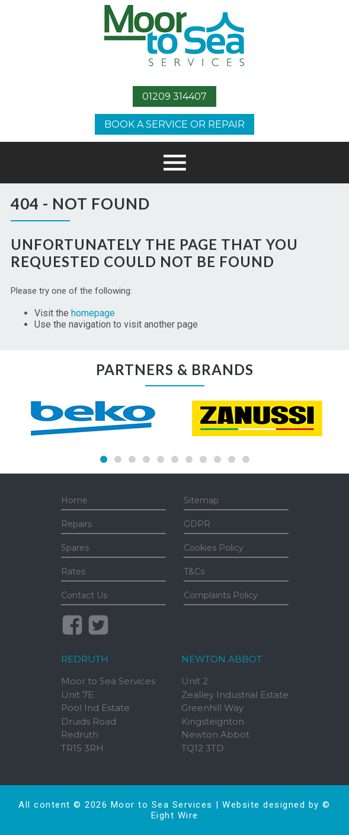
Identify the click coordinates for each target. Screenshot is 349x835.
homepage (93, 313)
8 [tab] (203, 459)
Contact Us (84, 595)
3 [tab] (132, 459)
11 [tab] (245, 459)
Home (74, 500)
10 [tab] (231, 459)
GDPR (197, 524)
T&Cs (194, 571)
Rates (73, 571)
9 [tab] (217, 459)
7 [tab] (189, 459)
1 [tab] (103, 459)
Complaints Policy (221, 595)
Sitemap (201, 500)
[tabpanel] (92, 418)
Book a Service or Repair (174, 124)
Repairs (76, 524)
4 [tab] (146, 459)
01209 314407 (174, 96)
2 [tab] (117, 459)
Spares (75, 547)
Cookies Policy (214, 547)
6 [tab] (174, 459)
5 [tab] (160, 459)
